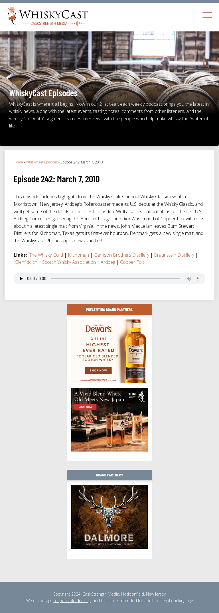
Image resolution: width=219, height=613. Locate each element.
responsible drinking (72, 600)
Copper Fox (132, 262)
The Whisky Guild (46, 255)
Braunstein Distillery (174, 255)
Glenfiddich (26, 262)
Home (18, 162)
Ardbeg (108, 262)
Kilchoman (78, 255)
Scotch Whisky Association (69, 262)
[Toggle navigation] (207, 15)
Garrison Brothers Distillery (121, 255)
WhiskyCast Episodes (42, 162)
